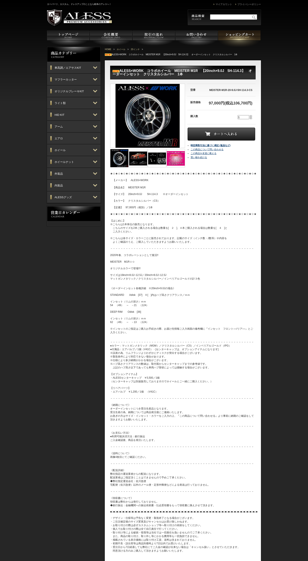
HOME (108, 49)
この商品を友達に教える (203, 153)
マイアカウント (224, 4)
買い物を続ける (199, 157)
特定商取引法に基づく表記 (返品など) (210, 145)
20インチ (135, 49)
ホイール (121, 49)
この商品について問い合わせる (207, 149)
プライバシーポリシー (249, 4)
